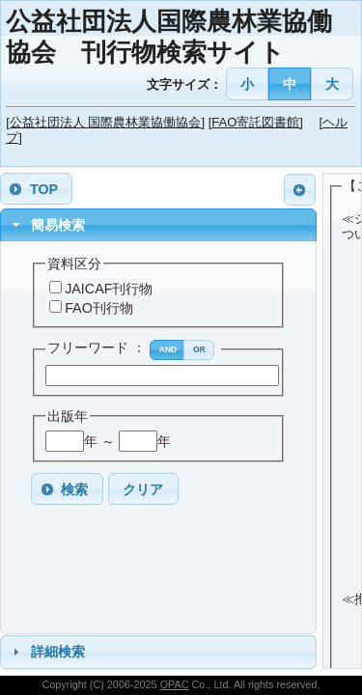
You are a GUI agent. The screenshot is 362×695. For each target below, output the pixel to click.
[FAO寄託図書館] (256, 122)
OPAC (174, 684)
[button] (247, 83)
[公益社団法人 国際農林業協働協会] (105, 122)
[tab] (158, 225)
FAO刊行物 (99, 308)
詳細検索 (58, 651)
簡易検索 (58, 225)
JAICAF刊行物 (109, 288)
